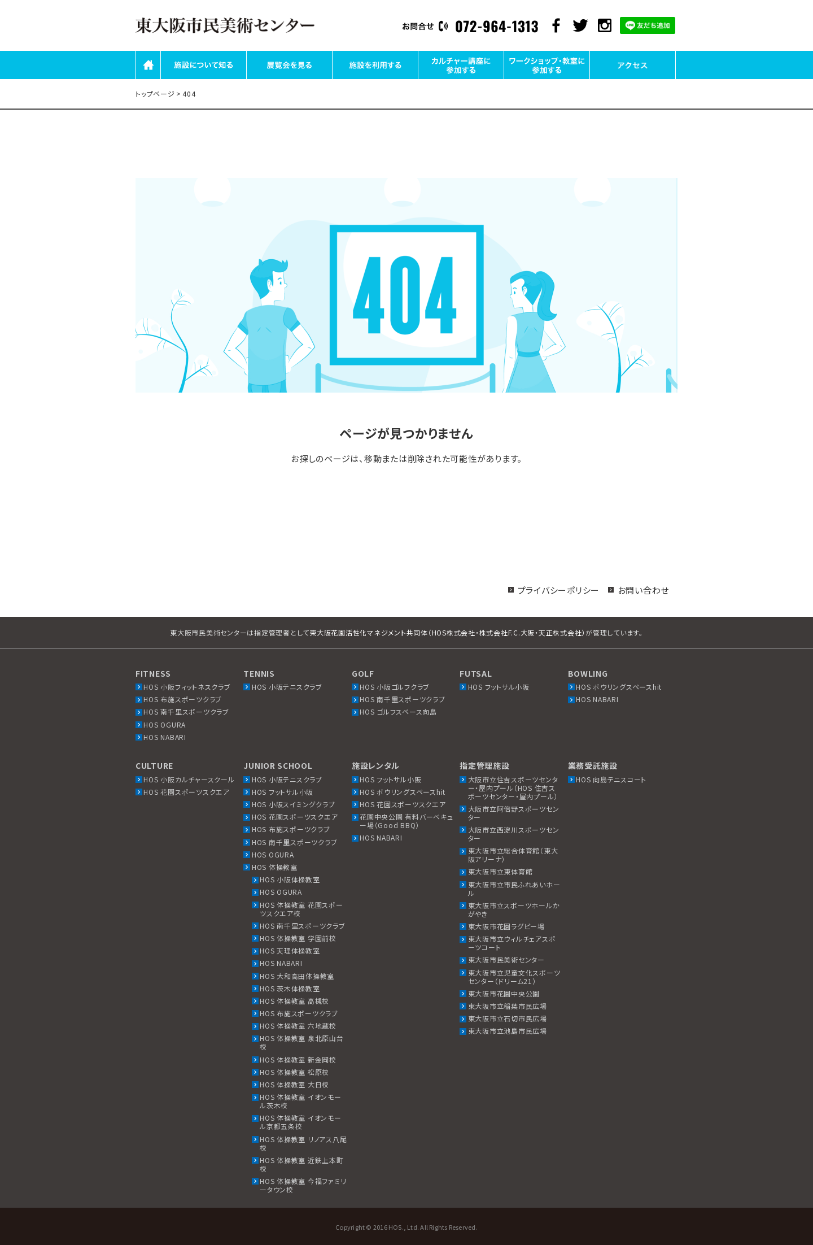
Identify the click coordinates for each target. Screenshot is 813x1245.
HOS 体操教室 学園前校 (298, 938)
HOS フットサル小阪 (499, 686)
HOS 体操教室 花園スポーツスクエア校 (301, 909)
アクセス (633, 78)
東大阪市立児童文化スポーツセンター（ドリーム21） (514, 977)
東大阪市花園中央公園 (504, 993)
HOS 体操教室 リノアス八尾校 (303, 1143)
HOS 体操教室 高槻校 (294, 1000)
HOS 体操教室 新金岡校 (298, 1059)
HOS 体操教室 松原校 (294, 1072)
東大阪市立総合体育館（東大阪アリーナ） (513, 855)
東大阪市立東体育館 (500, 871)
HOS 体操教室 (275, 867)
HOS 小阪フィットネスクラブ (186, 686)
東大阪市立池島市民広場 (507, 1030)
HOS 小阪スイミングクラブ (293, 804)
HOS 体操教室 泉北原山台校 (302, 1042)
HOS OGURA (164, 724)
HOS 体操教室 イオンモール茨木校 (301, 1101)
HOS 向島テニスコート (611, 779)
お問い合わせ (644, 590)
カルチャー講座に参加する (461, 78)
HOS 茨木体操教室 (290, 988)
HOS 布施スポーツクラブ (182, 699)
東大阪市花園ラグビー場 (506, 926)
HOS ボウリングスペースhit (619, 686)
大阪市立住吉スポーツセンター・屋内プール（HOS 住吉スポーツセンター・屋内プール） (513, 787)
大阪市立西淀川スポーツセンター (514, 834)
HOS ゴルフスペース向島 (398, 711)
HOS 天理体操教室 (290, 950)
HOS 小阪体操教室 (290, 879)
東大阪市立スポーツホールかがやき (514, 909)
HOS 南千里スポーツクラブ (186, 711)
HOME (148, 78)
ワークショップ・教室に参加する (547, 78)
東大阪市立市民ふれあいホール (514, 889)
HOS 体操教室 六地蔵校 (298, 1025)
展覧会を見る (290, 78)
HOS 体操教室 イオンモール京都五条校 (301, 1122)
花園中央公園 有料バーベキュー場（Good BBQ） (406, 821)
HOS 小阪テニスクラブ (287, 686)
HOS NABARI (164, 737)
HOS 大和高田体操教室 (297, 976)
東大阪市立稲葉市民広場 (507, 1006)
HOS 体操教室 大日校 (294, 1084)
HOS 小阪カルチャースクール (188, 779)
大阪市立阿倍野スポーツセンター (514, 813)
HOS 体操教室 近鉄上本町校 (302, 1164)
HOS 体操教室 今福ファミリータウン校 (303, 1185)
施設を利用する (375, 78)
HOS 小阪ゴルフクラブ (395, 686)
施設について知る (204, 78)
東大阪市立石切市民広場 (507, 1018)
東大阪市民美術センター (506, 959)
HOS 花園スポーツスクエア (186, 791)
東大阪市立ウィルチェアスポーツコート (512, 943)
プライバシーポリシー (559, 590)
